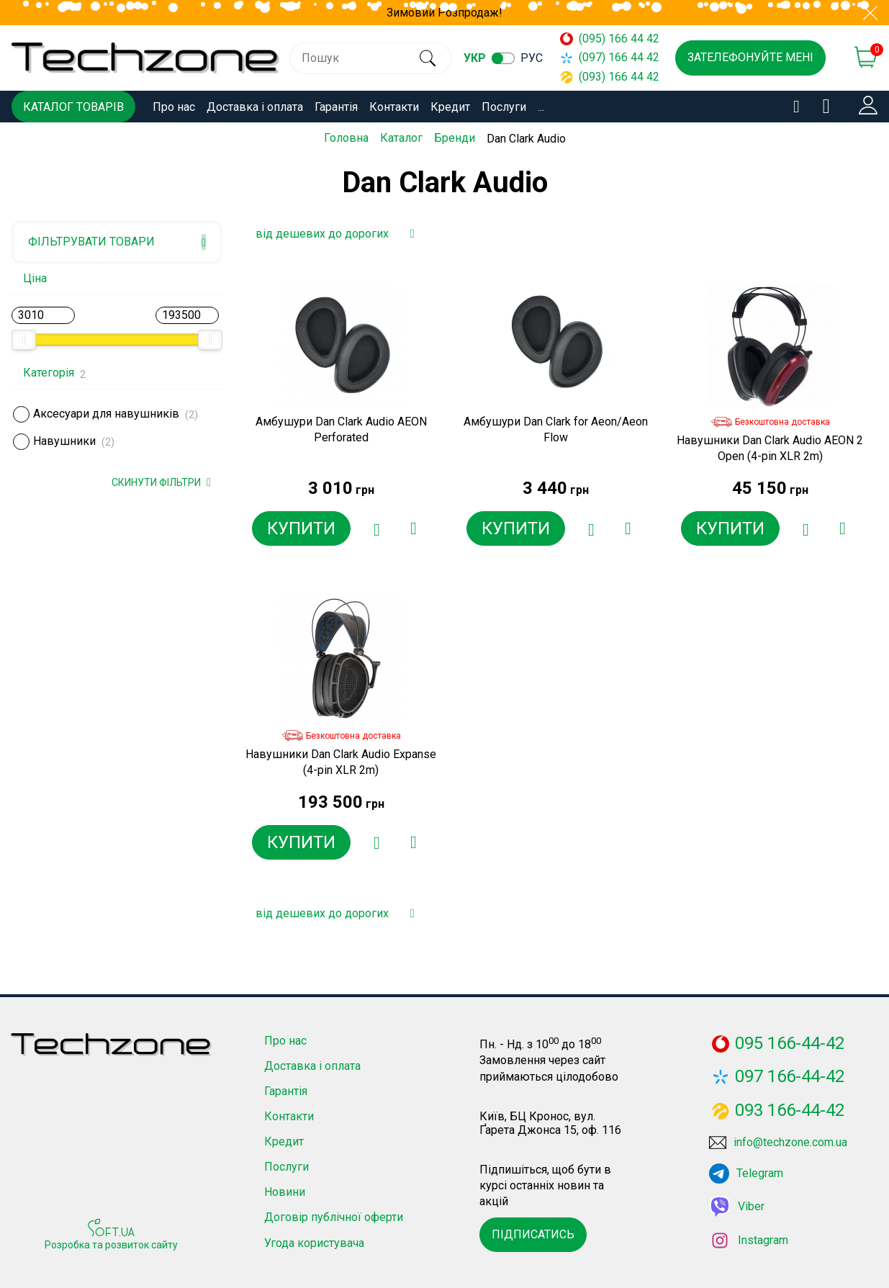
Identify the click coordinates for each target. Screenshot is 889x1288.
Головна (346, 138)
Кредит (450, 107)
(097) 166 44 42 (603, 57)
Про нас (174, 107)
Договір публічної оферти (333, 1217)
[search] (423, 58)
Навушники (64, 441)
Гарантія (336, 107)
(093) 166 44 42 (603, 77)
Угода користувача (314, 1243)
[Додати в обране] (376, 528)
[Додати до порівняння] (412, 528)
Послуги (504, 107)
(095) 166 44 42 (603, 38)
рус (531, 58)
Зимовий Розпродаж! (444, 12)
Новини (284, 1192)
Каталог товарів (73, 107)
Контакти (394, 107)
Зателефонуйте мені (750, 57)
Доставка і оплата (255, 107)
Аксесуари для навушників (106, 413)
